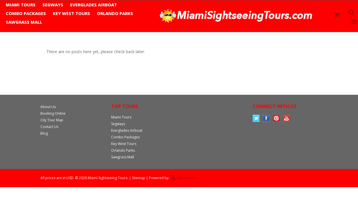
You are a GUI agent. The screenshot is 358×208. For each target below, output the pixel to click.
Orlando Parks (115, 13)
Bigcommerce (185, 178)
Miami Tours (21, 5)
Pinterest (276, 118)
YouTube (286, 118)
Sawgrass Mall (24, 22)
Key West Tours (71, 13)
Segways (52, 5)
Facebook (266, 118)
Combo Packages (26, 13)
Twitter (256, 118)
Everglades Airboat (93, 5)
